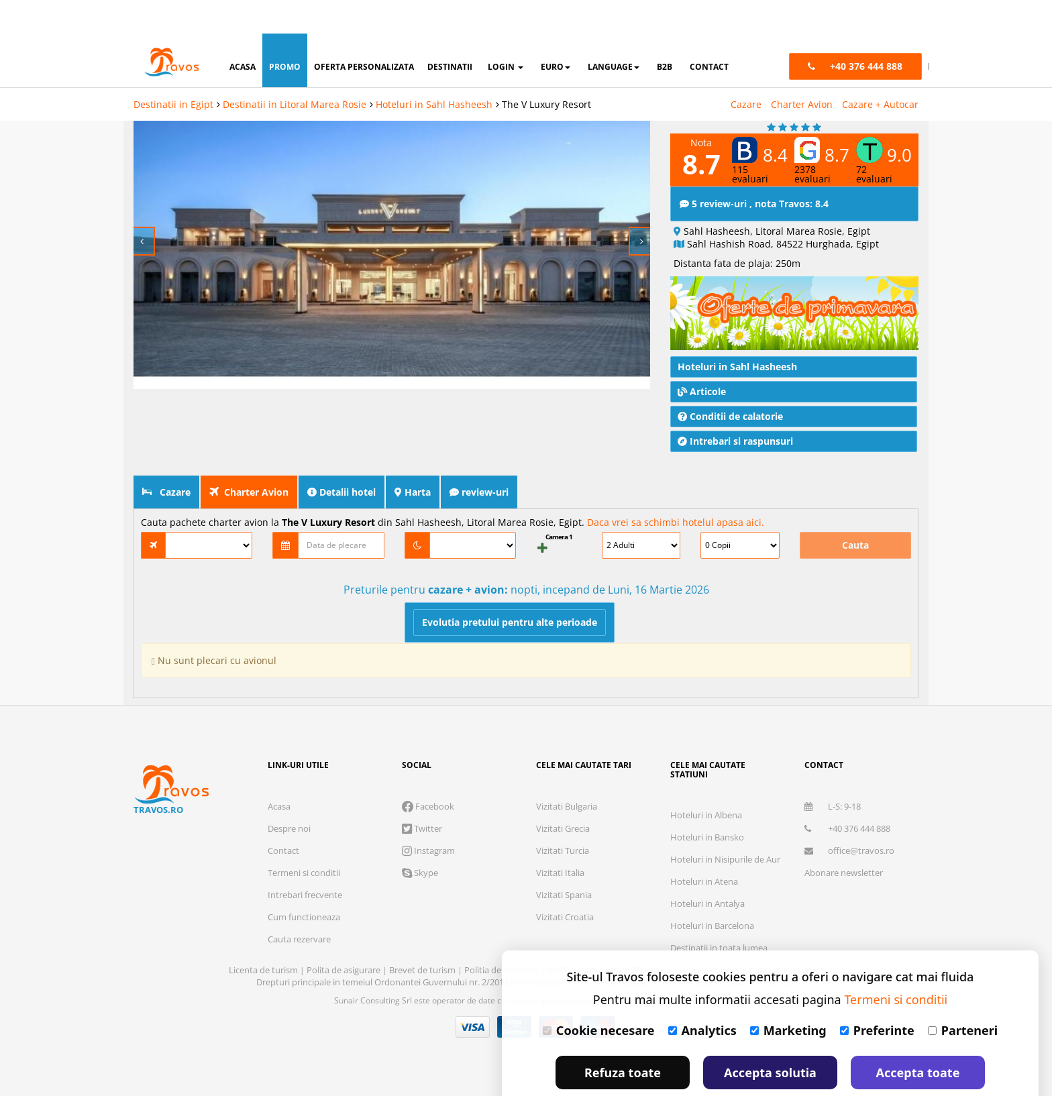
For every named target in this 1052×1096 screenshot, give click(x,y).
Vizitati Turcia (562, 818)
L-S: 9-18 (832, 773)
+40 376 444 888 (847, 795)
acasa (242, 33)
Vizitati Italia (560, 840)
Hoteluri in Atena (704, 848)
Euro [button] (555, 33)
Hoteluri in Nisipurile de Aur (725, 826)
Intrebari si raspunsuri (735, 408)
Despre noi (289, 795)
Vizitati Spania (564, 862)
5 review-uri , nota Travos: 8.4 (754, 170)
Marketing (788, 997)
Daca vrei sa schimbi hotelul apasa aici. (675, 489)
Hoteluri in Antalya (707, 871)
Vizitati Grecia (563, 795)
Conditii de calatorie (730, 383)
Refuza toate (622, 1039)
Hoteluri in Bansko (707, 804)
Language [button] (613, 33)
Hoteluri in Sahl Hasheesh (434, 70)
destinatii (449, 33)
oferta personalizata (364, 33)
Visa (473, 994)
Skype (420, 840)
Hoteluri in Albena (706, 782)
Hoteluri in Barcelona (712, 893)
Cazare (746, 70)
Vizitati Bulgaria (566, 773)
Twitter (422, 795)
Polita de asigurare (344, 937)
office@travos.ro (849, 818)
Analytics (702, 997)
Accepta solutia (770, 1039)
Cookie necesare (599, 997)
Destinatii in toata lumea (719, 915)
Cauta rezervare (299, 906)
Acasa (279, 773)
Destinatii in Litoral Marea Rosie (294, 70)
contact (709, 33)
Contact (283, 818)
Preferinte (877, 997)
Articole (702, 358)
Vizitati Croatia (565, 884)
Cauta (855, 512)
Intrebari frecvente (305, 862)
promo (285, 33)
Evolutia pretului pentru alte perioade (509, 589)
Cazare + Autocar (880, 70)
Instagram (428, 818)
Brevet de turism (423, 937)
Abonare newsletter (843, 840)
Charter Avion (802, 70)
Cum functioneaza (304, 884)
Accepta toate (918, 1039)
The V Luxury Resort (546, 70)
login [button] (505, 33)
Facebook (428, 773)
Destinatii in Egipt (173, 70)
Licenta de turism (264, 937)
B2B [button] (664, 33)
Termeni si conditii (304, 840)
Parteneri (963, 997)
